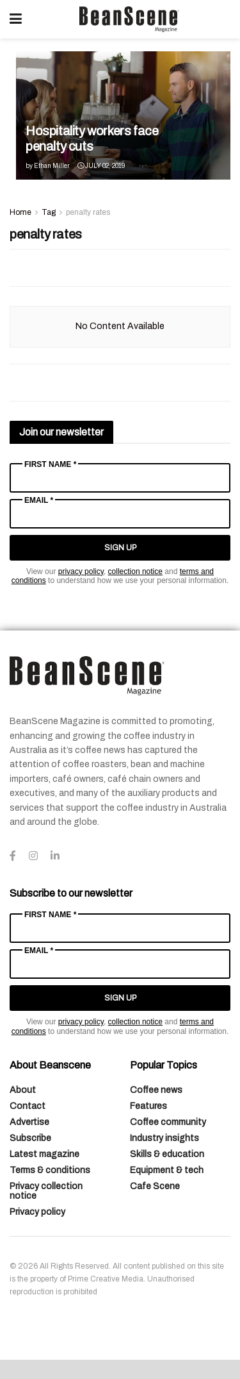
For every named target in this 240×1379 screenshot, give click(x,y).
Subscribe (30, 1138)
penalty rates (88, 212)
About (23, 1090)
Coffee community (168, 1122)
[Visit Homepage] (129, 19)
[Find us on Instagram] (33, 856)
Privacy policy (37, 1212)
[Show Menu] (16, 19)
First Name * (50, 464)
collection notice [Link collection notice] (135, 571)
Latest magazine (44, 1154)
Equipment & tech (167, 1170)
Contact (27, 1106)
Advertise (29, 1122)
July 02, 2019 (101, 165)
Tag (49, 212)
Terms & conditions (50, 1170)
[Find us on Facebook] (13, 856)
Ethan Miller (52, 165)
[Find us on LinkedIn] (55, 856)
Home (20, 212)
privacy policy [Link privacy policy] (81, 571)
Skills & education (167, 1154)
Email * (38, 500)
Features (148, 1106)
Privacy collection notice (46, 1191)
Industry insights (164, 1138)
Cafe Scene (155, 1186)
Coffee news (156, 1090)
